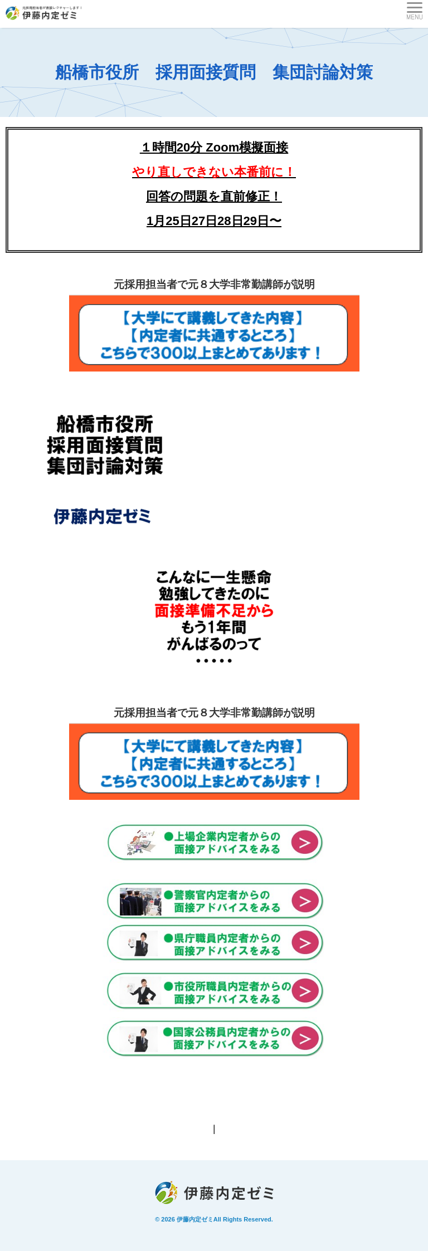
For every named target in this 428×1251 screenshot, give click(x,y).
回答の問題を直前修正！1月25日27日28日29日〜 (214, 196)
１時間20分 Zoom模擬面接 (214, 147)
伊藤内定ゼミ (195, 1219)
